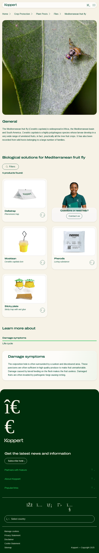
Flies (56, 14)
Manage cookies (11, 531)
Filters (10, 166)
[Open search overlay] (88, 5)
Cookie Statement (12, 543)
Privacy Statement (12, 535)
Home (5, 14)
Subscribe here (17, 461)
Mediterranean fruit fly (75, 14)
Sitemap (8, 547)
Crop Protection (22, 14)
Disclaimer (9, 539)
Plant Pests (42, 14)
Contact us (74, 216)
